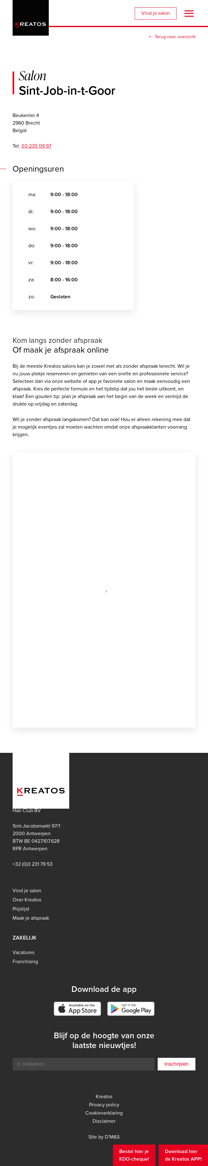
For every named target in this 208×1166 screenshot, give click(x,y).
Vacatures (23, 952)
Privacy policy (104, 1104)
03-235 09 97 (36, 145)
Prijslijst (21, 908)
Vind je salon (155, 13)
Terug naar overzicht (175, 36)
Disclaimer (104, 1121)
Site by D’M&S (104, 1136)
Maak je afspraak (31, 918)
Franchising (25, 961)
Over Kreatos (27, 899)
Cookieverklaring (104, 1113)
